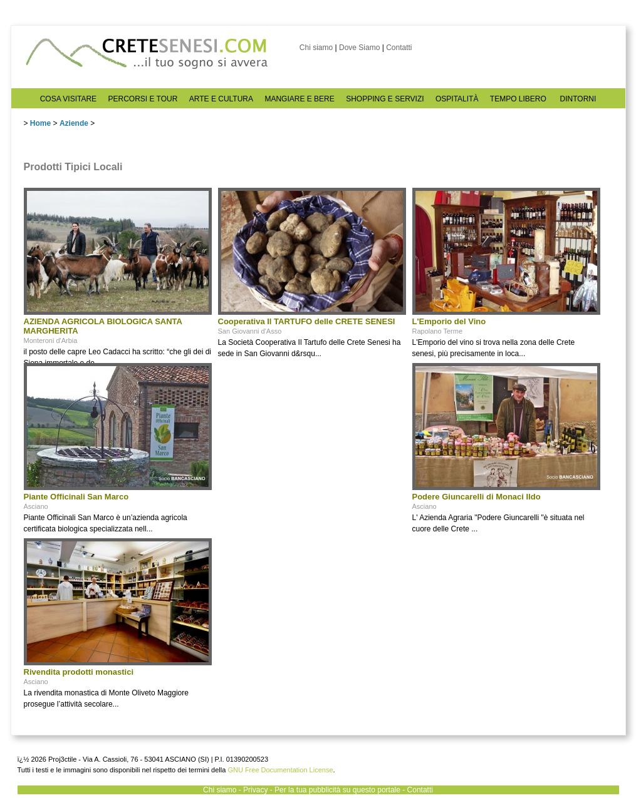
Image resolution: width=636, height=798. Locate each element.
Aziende (74, 123)
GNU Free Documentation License (280, 770)
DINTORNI (578, 99)
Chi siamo (316, 47)
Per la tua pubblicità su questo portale (337, 789)
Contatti (399, 47)
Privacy (255, 789)
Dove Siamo (359, 47)
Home (40, 123)
